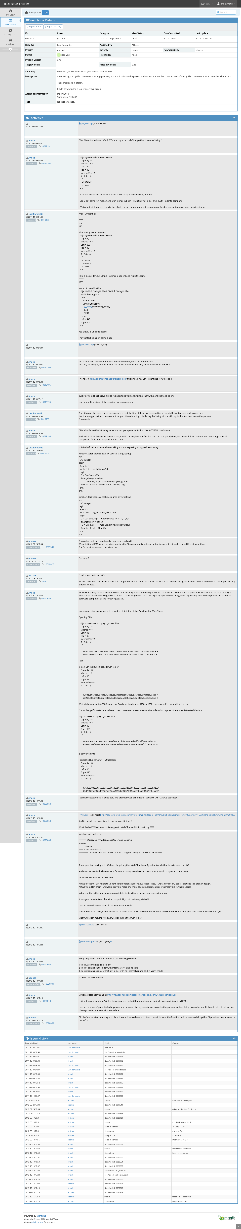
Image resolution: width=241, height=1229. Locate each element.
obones (32, 541)
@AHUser (83, 814)
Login (45, 12)
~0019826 (49, 564)
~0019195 (46, 384)
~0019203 (44, 453)
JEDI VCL (207, 3)
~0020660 (46, 803)
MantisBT (41, 1215)
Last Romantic (35, 214)
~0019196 (46, 401)
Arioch (31, 140)
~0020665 (46, 840)
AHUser (32, 575)
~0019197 (44, 419)
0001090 (88, 306)
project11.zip (87, 344)
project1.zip (87, 123)
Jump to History (53, 26)
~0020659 (46, 598)
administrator (37, 1222)
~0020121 (46, 581)
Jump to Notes (34, 26)
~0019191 (46, 146)
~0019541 (49, 547)
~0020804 (49, 983)
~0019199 (46, 436)
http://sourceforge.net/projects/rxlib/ (108, 378)
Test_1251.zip (87, 924)
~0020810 (46, 1000)
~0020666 (46, 964)
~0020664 (46, 820)
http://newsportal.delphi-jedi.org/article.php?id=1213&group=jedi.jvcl (141, 994)
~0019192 (46, 163)
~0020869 (49, 1023)
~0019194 (46, 367)
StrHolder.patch (89, 941)
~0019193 (44, 219)
